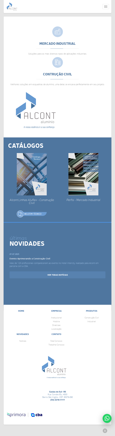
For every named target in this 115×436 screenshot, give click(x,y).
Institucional (56, 317)
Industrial (91, 321)
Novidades (23, 334)
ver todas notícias (57, 274)
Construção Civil (92, 317)
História (56, 321)
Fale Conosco (56, 341)
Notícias (22, 341)
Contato (56, 334)
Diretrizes (56, 325)
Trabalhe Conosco (56, 344)
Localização (56, 329)
